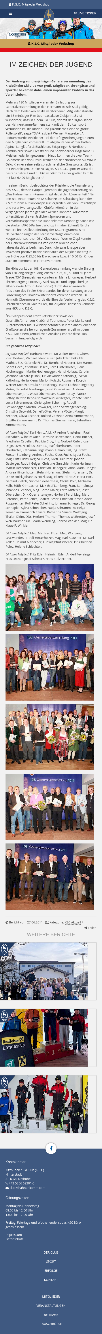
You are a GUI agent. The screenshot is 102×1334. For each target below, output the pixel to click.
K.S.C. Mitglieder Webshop (29, 4)
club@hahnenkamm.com (27, 1188)
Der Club (51, 1252)
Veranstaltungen (51, 1305)
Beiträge (51, 1315)
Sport (51, 1261)
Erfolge (51, 1270)
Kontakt (51, 1280)
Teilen (90, 928)
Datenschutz (14, 1239)
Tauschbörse (51, 1324)
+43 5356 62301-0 (21, 1183)
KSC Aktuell (73, 922)
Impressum (14, 1235)
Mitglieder (51, 1296)
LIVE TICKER (85, 13)
